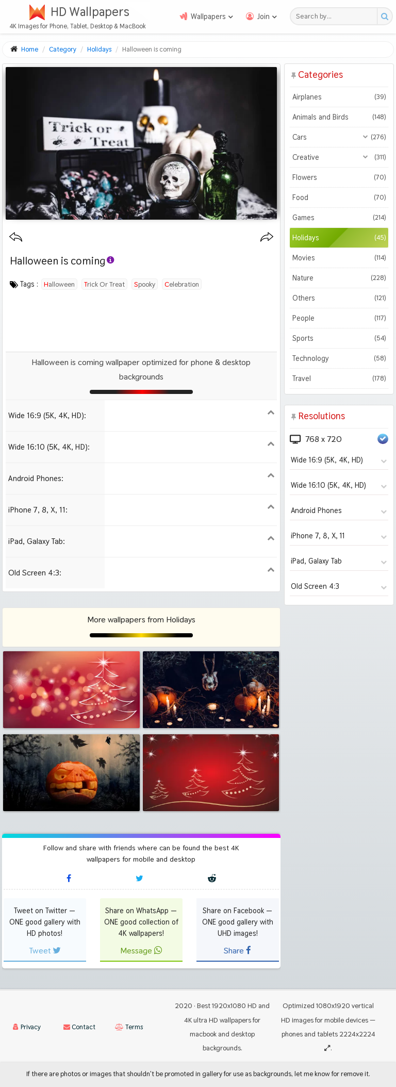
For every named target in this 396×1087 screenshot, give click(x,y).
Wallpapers (208, 16)
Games (339, 217)
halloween (59, 284)
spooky (144, 284)
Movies (339, 257)
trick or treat (104, 284)
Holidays (339, 237)
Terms (129, 1027)
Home (29, 49)
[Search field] (336, 16)
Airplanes (339, 97)
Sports (339, 338)
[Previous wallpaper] (16, 237)
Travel (339, 378)
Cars (339, 137)
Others (339, 298)
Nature (339, 278)
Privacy (27, 1027)
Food (339, 197)
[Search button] (384, 16)
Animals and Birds (339, 117)
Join (263, 16)
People (339, 318)
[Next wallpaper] (267, 237)
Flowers (339, 177)
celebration (181, 284)
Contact (79, 1027)
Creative (339, 157)
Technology (339, 358)
